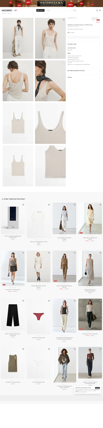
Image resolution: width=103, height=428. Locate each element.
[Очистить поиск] (72, 10)
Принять (97, 387)
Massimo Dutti (72, 18)
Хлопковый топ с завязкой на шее (12, 382)
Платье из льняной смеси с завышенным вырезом (90, 290)
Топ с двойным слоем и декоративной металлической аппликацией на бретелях (64, 338)
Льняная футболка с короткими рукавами (64, 238)
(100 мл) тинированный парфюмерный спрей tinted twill (12, 237)
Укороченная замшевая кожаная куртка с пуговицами (64, 387)
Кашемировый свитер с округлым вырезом (38, 286)
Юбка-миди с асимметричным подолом (90, 238)
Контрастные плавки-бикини (38, 337)
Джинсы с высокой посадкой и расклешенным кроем (90, 383)
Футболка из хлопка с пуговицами (90, 333)
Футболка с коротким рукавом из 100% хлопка (38, 242)
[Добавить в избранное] (23, 204)
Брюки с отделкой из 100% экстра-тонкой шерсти (13, 334)
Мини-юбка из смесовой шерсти (13, 289)
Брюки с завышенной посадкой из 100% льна (64, 286)
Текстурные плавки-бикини (39, 382)
